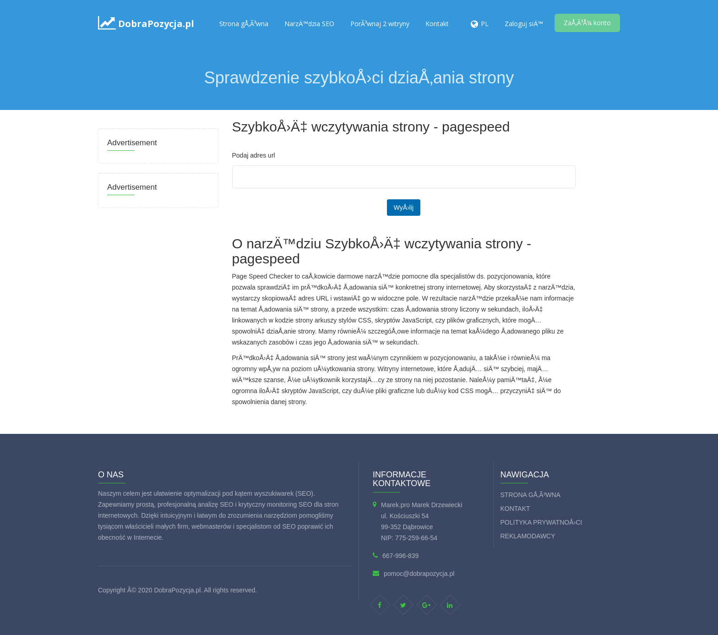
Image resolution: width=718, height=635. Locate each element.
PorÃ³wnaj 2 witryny (379, 23)
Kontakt (437, 23)
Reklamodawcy (527, 536)
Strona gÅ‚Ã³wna (243, 23)
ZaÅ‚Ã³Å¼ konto (587, 22)
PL (485, 23)
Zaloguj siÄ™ (524, 23)
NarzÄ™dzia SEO (309, 23)
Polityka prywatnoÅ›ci (541, 522)
